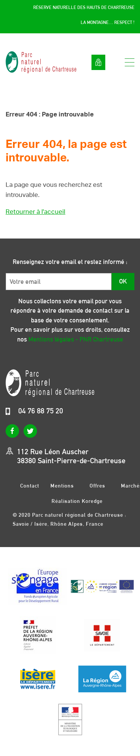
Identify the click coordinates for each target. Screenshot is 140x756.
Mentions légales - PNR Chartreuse (75, 339)
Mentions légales (62, 485)
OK (123, 281)
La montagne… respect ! (107, 22)
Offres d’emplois (97, 485)
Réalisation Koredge (77, 501)
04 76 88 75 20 (40, 410)
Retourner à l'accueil (35, 212)
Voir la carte (98, 62)
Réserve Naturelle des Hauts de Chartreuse (83, 7)
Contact (29, 485)
